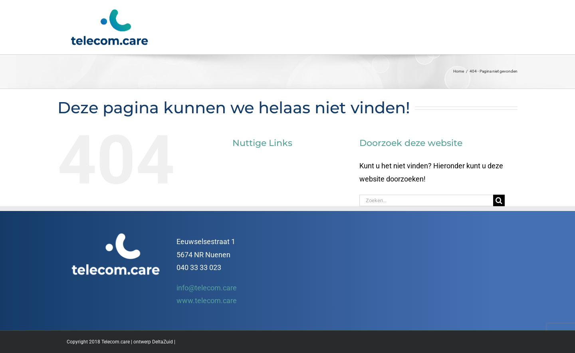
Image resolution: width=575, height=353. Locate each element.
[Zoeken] (499, 200)
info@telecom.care (206, 288)
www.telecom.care (206, 300)
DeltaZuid (162, 342)
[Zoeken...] (426, 200)
